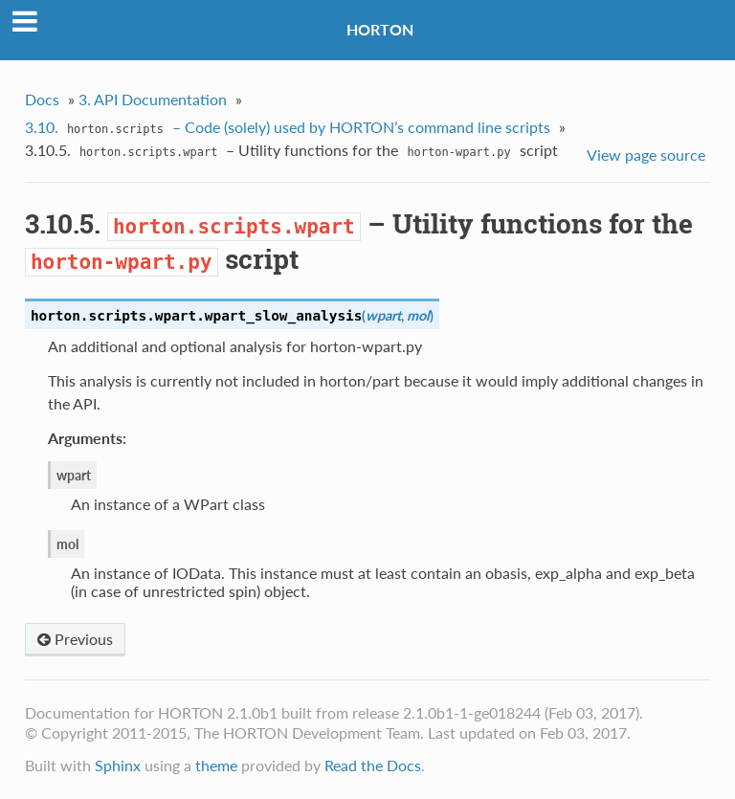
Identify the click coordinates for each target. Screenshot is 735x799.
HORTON (379, 29)
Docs (42, 99)
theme (216, 765)
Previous (75, 639)
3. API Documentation (152, 99)
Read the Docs (372, 765)
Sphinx (118, 765)
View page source (646, 154)
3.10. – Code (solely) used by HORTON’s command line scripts (287, 129)
